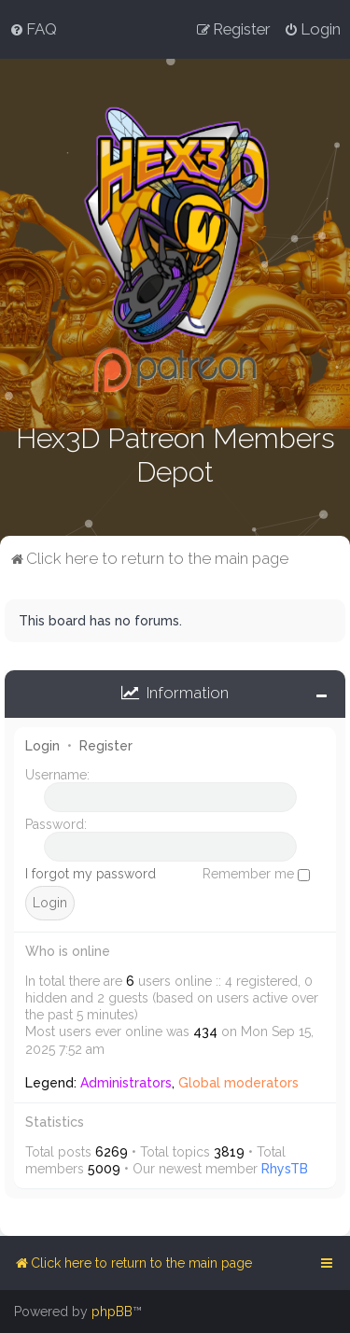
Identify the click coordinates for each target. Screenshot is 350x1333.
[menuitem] (33, 29)
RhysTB (284, 1166)
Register (106, 744)
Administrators (126, 1080)
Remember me (256, 871)
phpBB (112, 1311)
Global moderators (238, 1080)
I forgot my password (90, 871)
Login (42, 744)
